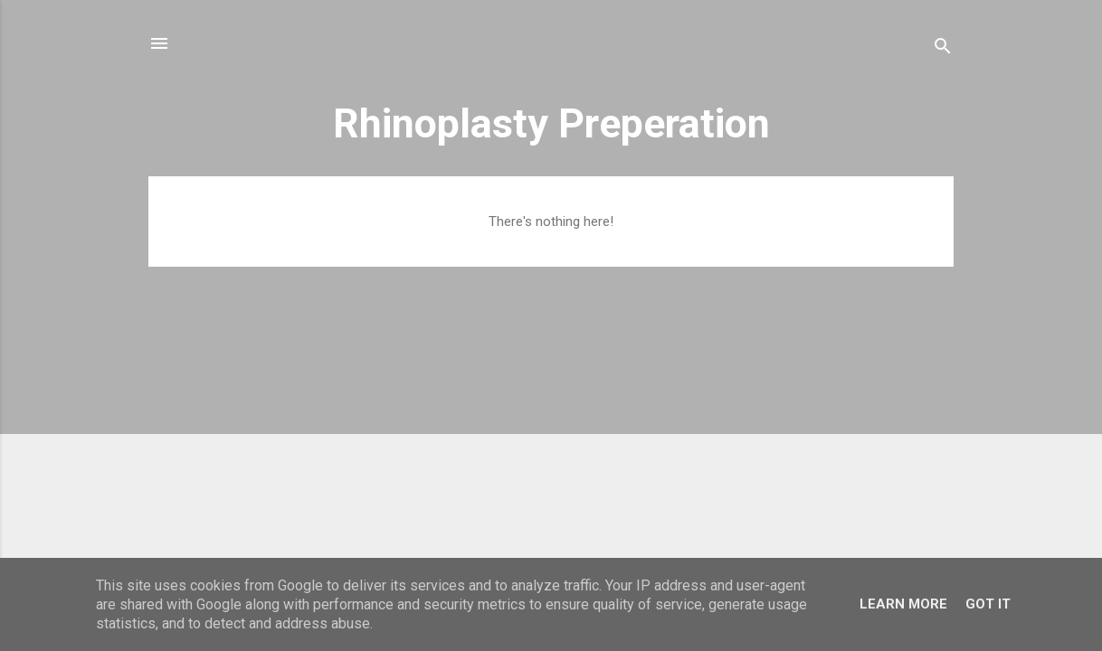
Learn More (903, 604)
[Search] (943, 49)
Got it (988, 604)
